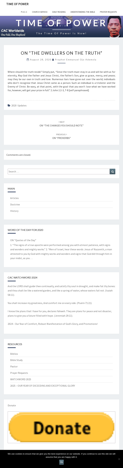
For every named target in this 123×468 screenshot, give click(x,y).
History (14, 210)
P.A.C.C (24, 12)
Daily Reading (59, 12)
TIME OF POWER (17, 4)
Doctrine (15, 204)
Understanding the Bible (82, 12)
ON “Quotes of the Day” (23, 240)
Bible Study (16, 360)
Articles (14, 198)
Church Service (40, 12)
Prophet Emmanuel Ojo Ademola (75, 59)
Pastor (14, 366)
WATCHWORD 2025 (20, 379)
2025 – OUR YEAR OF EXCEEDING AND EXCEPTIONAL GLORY (42, 385)
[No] (119, 459)
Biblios (14, 353)
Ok (61, 462)
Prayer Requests (108, 12)
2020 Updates (19, 105)
